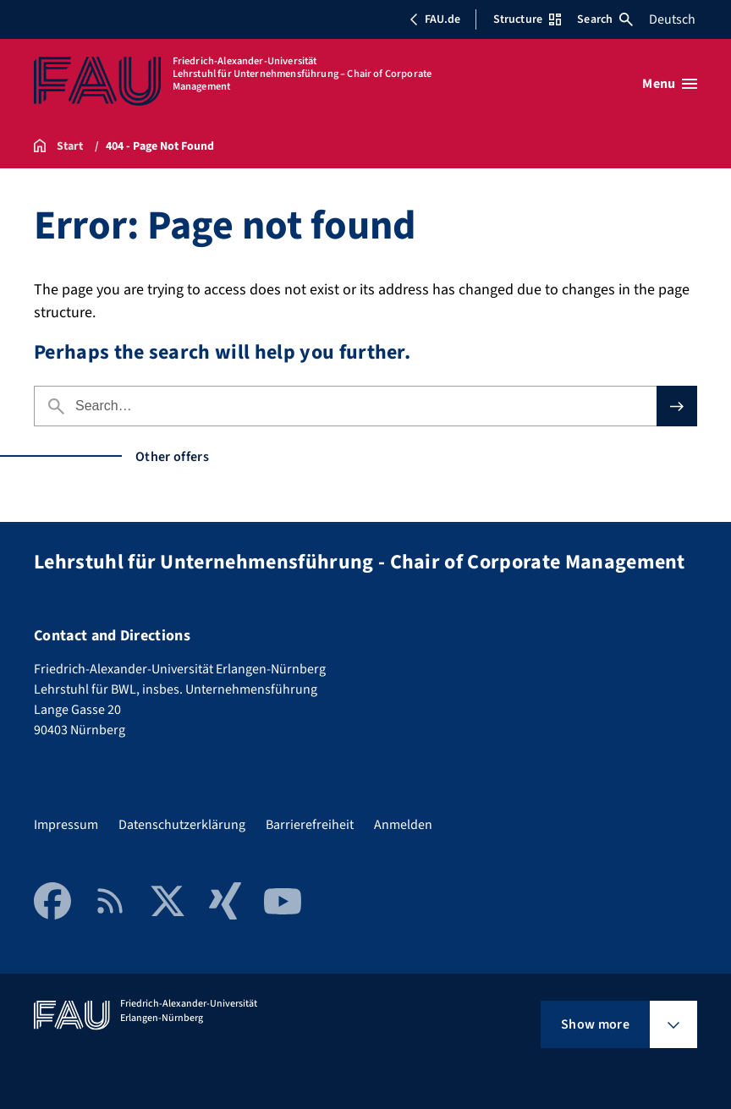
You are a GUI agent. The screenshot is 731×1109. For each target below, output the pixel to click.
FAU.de (435, 19)
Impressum (66, 824)
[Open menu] (669, 83)
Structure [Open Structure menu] (527, 19)
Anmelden (403, 824)
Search (605, 19)
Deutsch (672, 19)
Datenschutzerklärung (181, 824)
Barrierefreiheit (310, 824)
